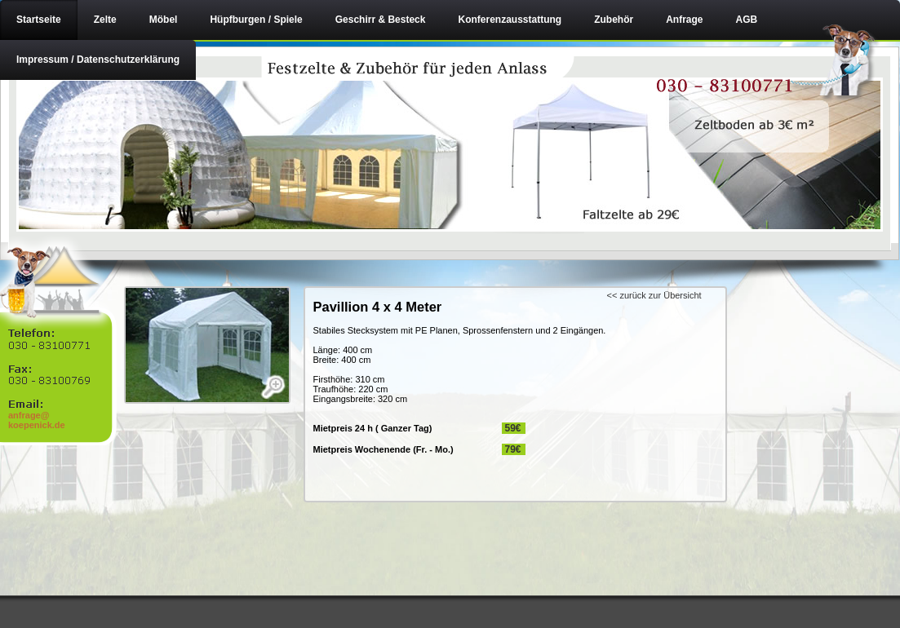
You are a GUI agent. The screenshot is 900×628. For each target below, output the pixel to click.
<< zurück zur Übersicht (654, 295)
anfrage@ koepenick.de (36, 420)
